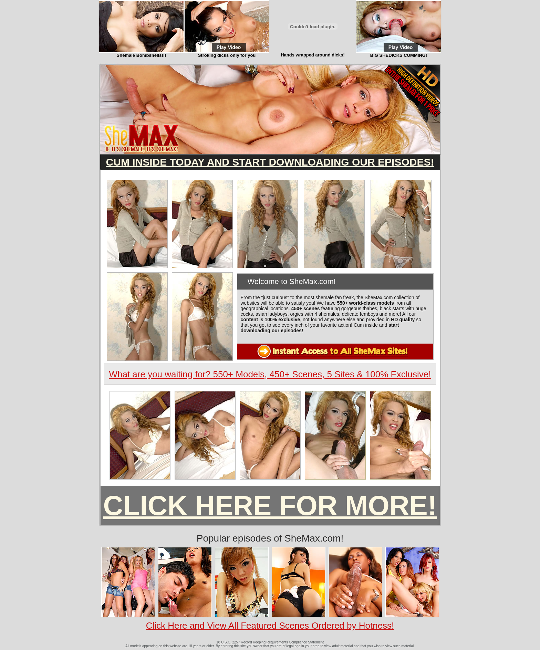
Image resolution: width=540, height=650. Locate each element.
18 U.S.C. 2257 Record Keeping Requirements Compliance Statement (270, 642)
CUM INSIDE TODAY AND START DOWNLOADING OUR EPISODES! (270, 162)
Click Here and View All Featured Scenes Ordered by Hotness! (270, 625)
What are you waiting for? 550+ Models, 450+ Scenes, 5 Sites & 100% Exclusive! (270, 374)
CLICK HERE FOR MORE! (270, 505)
